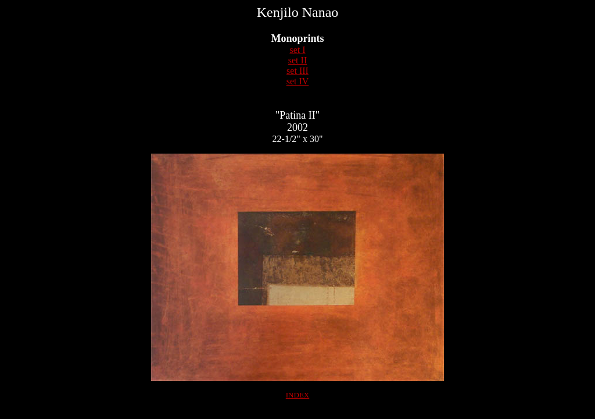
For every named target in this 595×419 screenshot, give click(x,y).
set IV (297, 81)
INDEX (297, 394)
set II (297, 60)
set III (297, 71)
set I (297, 50)
